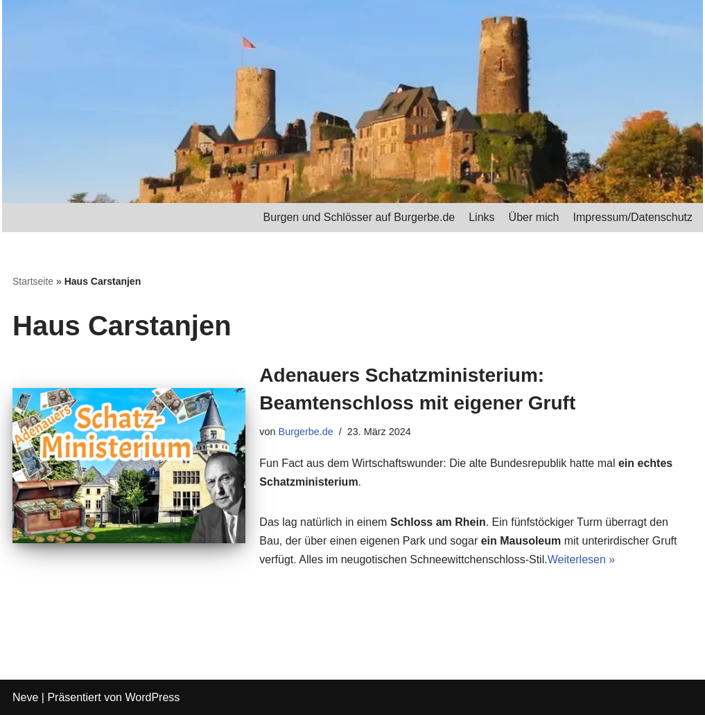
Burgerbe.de (306, 431)
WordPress (152, 697)
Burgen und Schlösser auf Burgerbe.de (359, 217)
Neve (25, 697)
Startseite (32, 281)
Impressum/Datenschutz (633, 217)
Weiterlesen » (582, 559)
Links (481, 217)
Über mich (534, 217)
